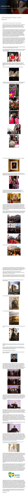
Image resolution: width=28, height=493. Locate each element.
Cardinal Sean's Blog (5, 6)
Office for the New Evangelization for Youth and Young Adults (15, 343)
